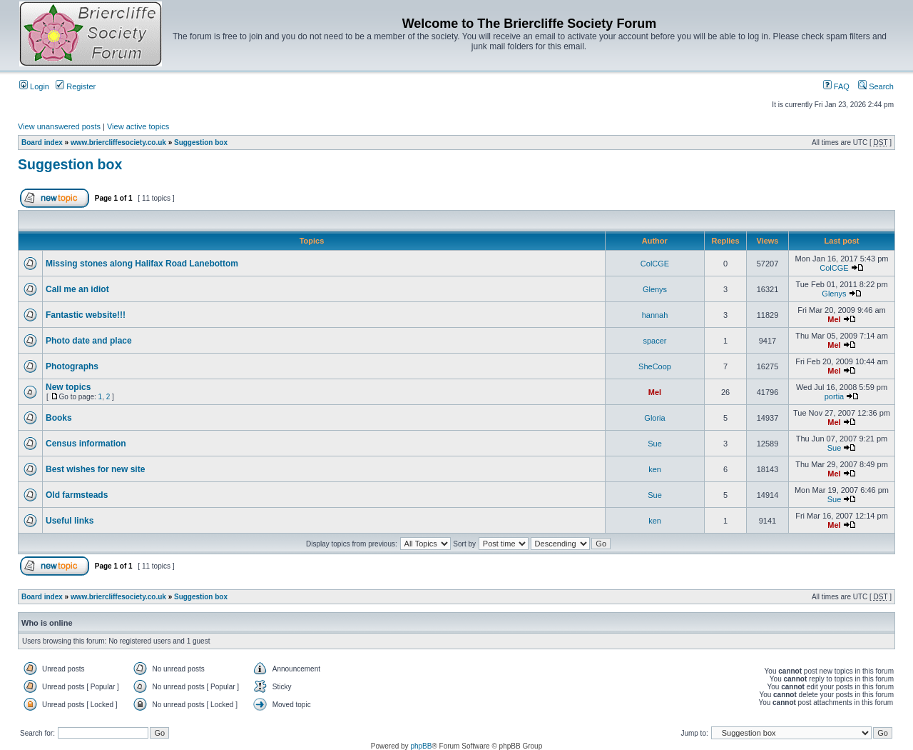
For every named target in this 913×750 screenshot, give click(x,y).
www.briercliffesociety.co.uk (118, 142)
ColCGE (655, 263)
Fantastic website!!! (86, 315)
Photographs (72, 366)
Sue (655, 443)
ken (654, 469)
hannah (655, 315)
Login (34, 86)
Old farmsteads (77, 495)
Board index (42, 142)
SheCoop (654, 366)
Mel (833, 319)
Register (76, 86)
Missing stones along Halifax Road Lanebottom (142, 264)
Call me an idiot (77, 289)
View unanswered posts (59, 126)
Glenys (655, 289)
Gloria (654, 418)
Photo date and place (89, 341)
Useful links (69, 521)
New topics (68, 387)
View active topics (138, 126)
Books (59, 418)
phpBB (421, 746)
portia (835, 396)
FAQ (836, 86)
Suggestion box (201, 142)
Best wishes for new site (95, 469)
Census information (86, 444)
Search (876, 86)
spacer (654, 340)
